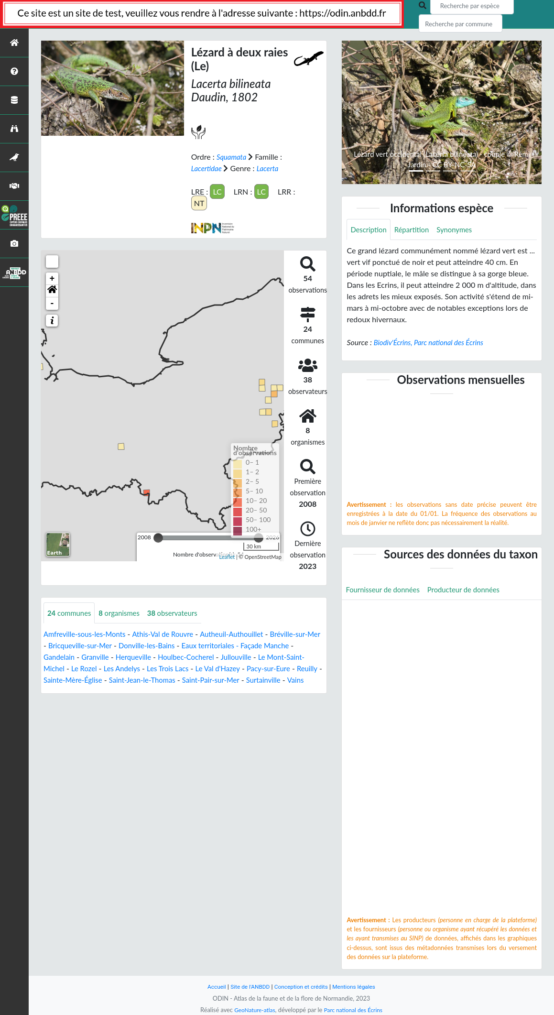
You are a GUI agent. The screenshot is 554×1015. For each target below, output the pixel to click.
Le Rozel (127, 668)
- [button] (52, 303)
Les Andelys (168, 668)
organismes (124, 612)
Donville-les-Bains (182, 645)
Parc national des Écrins (354, 1010)
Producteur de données (472, 590)
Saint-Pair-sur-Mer (287, 680)
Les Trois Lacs (216, 668)
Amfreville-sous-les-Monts (87, 634)
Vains (96, 691)
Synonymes (461, 229)
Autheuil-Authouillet (245, 634)
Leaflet (227, 557)
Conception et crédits (302, 986)
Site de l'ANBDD (247, 986)
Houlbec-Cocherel (229, 657)
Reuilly (89, 680)
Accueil (211, 986)
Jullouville (282, 657)
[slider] (158, 537)
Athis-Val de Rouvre (172, 634)
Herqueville (173, 657)
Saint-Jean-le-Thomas (213, 680)
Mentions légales (358, 986)
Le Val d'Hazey (270, 668)
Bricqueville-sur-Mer (111, 645)
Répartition (416, 229)
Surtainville (62, 691)
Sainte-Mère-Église (139, 680)
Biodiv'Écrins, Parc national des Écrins (433, 343)
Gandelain (94, 657)
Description (369, 229)
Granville (132, 657)
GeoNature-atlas (252, 1010)
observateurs (181, 612)
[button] (52, 290)
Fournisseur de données (385, 590)
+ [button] (52, 278)
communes (71, 612)
